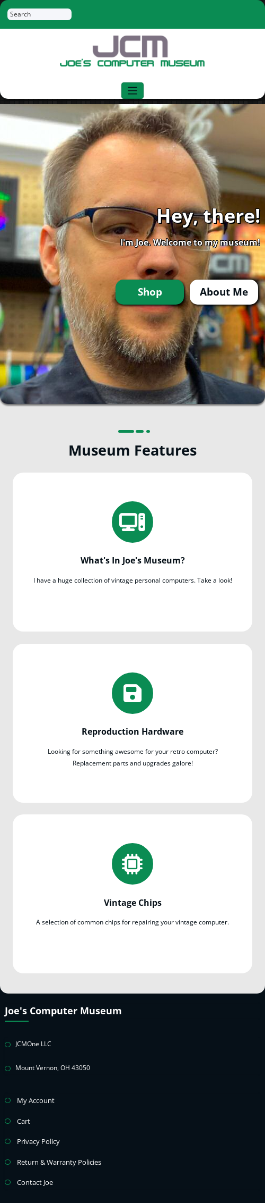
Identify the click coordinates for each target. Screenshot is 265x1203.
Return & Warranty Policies (56, 1145)
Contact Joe (33, 1165)
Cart (23, 1107)
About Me (227, 291)
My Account (34, 1087)
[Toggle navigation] (132, 90)
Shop (157, 291)
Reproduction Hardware (132, 723)
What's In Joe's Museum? (133, 557)
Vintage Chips (132, 890)
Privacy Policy (37, 1126)
